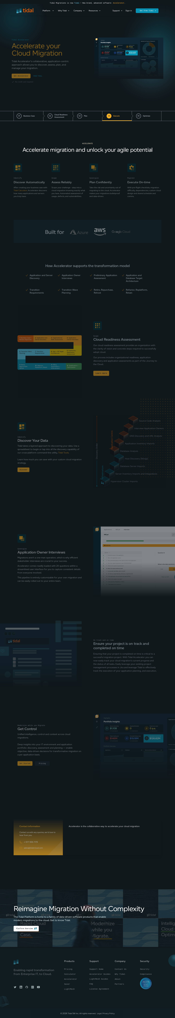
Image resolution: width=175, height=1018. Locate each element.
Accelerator (118, 3)
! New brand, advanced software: (96, 3)
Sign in (129, 10)
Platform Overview (26, 928)
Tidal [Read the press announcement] (76, 3)
